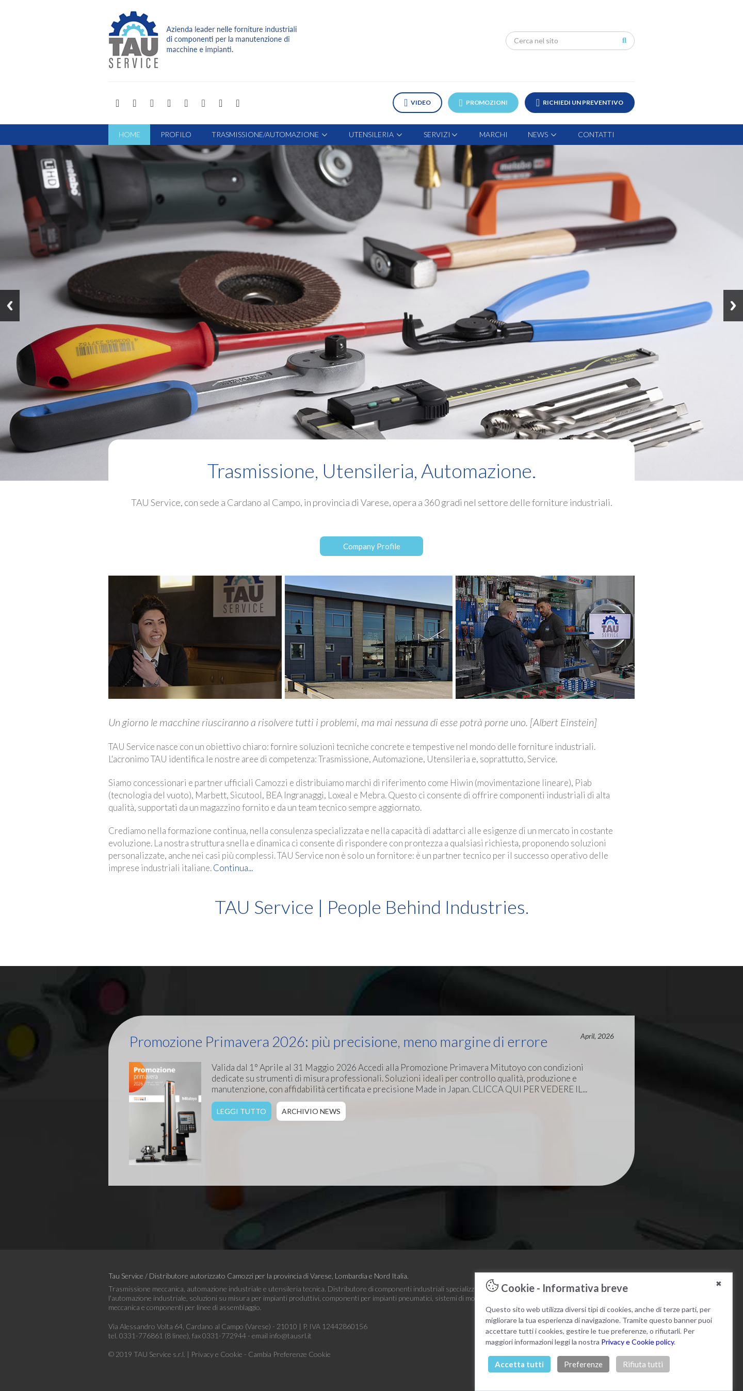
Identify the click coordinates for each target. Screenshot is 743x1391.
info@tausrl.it (290, 1335)
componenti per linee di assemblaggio (203, 1307)
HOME (129, 134)
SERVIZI (441, 134)
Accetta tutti (519, 1364)
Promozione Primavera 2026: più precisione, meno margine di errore (338, 1041)
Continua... (233, 867)
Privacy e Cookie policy (637, 1341)
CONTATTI (596, 134)
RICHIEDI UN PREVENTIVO (579, 102)
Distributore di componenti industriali (386, 1288)
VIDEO (417, 102)
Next (733, 305)
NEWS (543, 134)
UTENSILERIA (376, 134)
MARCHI (493, 134)
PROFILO (175, 134)
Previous (10, 305)
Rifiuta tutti (643, 1364)
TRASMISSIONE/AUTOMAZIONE (270, 134)
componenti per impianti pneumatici (377, 1298)
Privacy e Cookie (217, 1354)
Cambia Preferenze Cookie (289, 1354)
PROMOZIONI (483, 102)
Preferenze (583, 1364)
